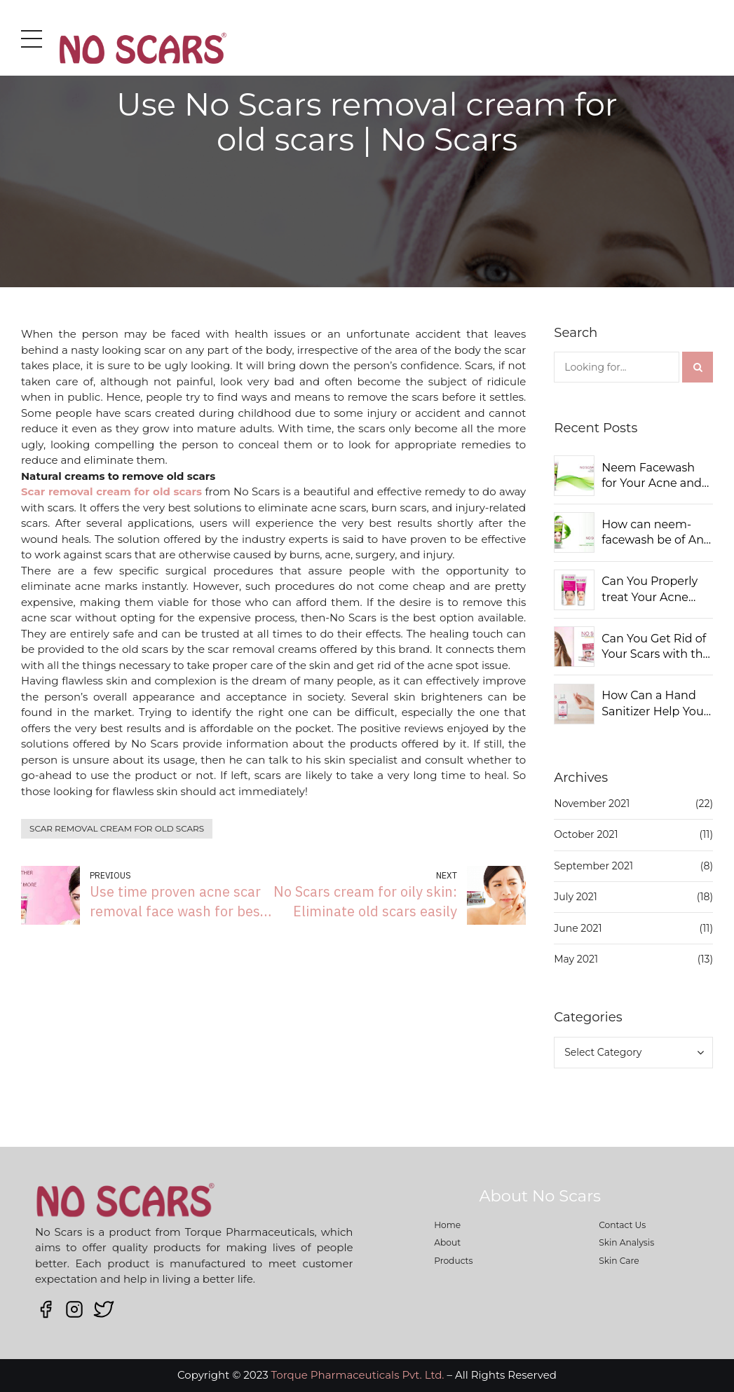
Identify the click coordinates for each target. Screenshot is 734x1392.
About (447, 1242)
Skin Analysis (626, 1242)
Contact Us (622, 1225)
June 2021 (578, 928)
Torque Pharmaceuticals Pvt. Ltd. (357, 1374)
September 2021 (593, 866)
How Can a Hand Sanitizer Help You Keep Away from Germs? (652, 704)
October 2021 (586, 834)
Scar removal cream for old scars (116, 828)
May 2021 (576, 959)
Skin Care (619, 1260)
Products (453, 1260)
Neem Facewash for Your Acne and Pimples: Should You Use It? (652, 476)
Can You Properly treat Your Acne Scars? (650, 589)
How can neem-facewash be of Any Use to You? (655, 533)
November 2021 (592, 803)
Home (447, 1225)
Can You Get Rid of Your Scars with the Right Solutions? (655, 647)
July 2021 (575, 896)
